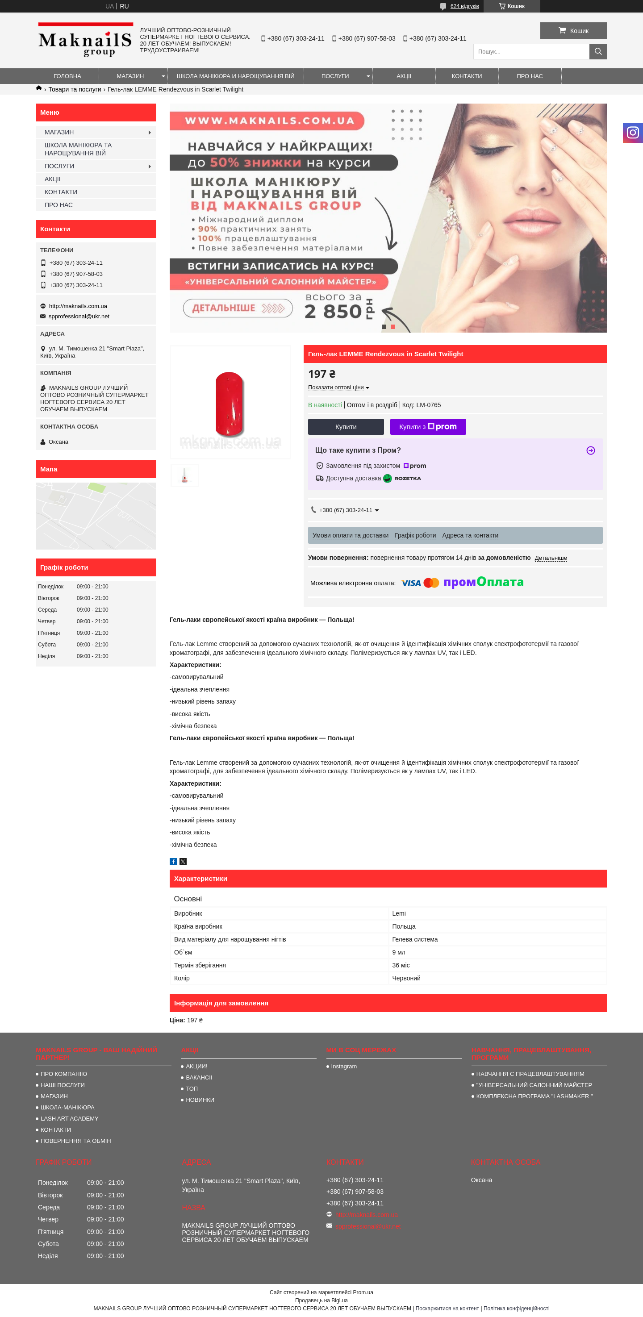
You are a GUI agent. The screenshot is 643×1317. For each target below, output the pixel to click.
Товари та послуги (74, 89)
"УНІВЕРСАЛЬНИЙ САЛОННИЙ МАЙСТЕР (534, 1085)
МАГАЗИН (130, 76)
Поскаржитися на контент (447, 1308)
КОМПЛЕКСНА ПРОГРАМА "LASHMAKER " (534, 1096)
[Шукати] (598, 51)
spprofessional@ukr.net (79, 316)
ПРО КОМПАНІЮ (64, 1074)
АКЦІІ (404, 76)
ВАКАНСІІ (199, 1077)
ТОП (192, 1088)
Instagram (344, 1066)
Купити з (428, 427)
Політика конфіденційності (517, 1308)
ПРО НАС (530, 76)
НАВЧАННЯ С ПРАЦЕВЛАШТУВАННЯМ (530, 1074)
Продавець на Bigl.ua (321, 1300)
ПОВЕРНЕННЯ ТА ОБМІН (76, 1141)
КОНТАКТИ (467, 76)
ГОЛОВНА (67, 76)
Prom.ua (363, 1292)
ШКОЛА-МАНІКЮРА (68, 1107)
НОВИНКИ (200, 1099)
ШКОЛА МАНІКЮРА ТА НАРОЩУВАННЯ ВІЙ (78, 149)
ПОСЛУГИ (335, 76)
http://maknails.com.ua (78, 306)
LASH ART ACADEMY (70, 1118)
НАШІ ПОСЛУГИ (63, 1085)
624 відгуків (465, 6)
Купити (346, 426)
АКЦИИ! (196, 1066)
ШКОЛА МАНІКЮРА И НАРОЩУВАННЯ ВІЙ (236, 76)
